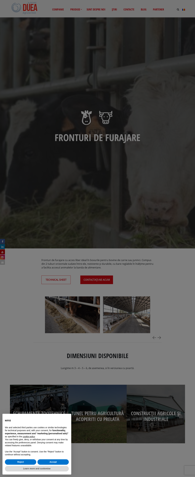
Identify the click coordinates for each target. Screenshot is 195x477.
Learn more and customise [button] (37, 468)
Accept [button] (53, 462)
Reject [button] (20, 462)
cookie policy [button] (29, 436)
